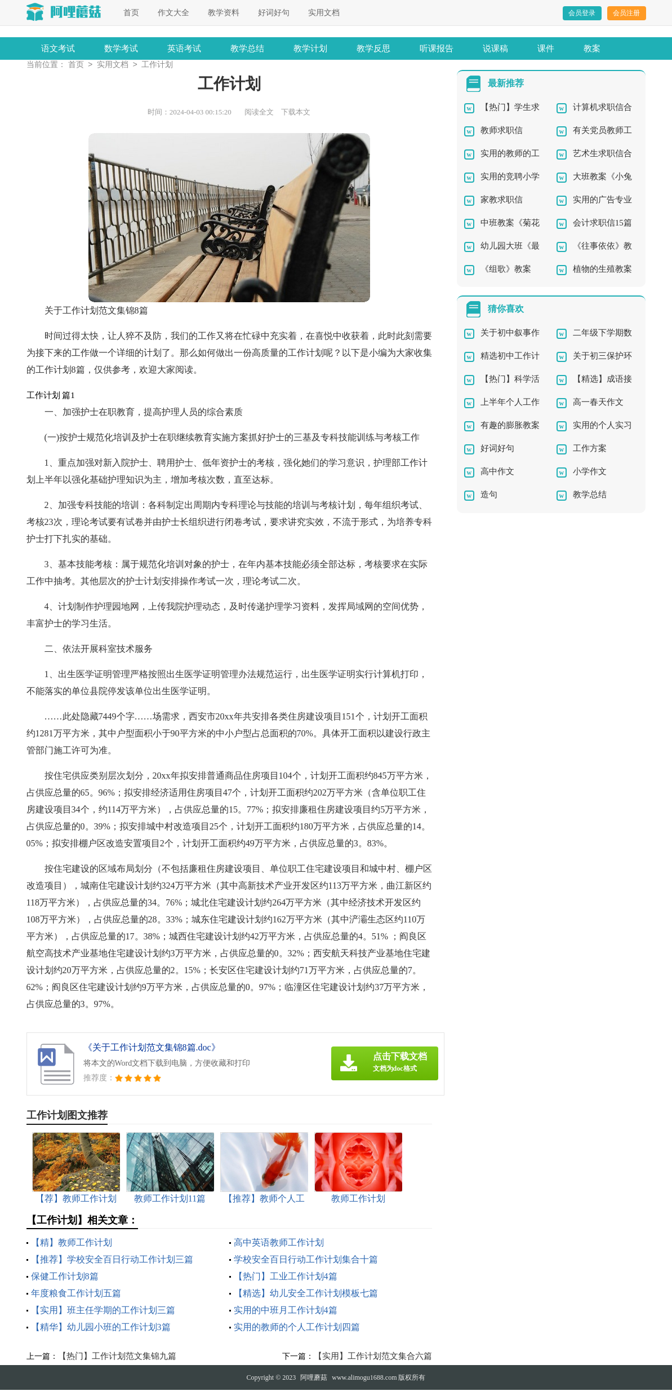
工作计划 (157, 65)
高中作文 (497, 472)
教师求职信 (501, 131)
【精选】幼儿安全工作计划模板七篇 (306, 1294)
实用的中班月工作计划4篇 (285, 1311)
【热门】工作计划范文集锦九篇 (117, 1357)
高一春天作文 (598, 403)
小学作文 (590, 472)
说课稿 (495, 48)
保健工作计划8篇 (65, 1277)
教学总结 (247, 48)
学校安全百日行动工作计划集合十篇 (306, 1260)
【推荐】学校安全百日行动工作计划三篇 (112, 1260)
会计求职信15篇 (602, 223)
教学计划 (310, 48)
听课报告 (436, 48)
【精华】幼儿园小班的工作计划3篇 (101, 1328)
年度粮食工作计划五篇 (76, 1294)
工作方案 (590, 449)
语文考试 (58, 48)
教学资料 (223, 12)
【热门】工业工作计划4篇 (285, 1277)
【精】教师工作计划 (71, 1243)
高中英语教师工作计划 (279, 1243)
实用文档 (324, 12)
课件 (545, 48)
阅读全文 (259, 113)
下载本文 (295, 113)
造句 (488, 495)
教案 (592, 48)
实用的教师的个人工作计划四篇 (297, 1328)
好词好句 (274, 12)
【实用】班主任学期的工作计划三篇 (103, 1311)
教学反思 (373, 48)
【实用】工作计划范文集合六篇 (373, 1357)
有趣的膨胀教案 (510, 426)
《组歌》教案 (505, 270)
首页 (131, 12)
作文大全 (173, 12)
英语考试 (184, 48)
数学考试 (121, 48)
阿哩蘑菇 (313, 1379)
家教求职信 (501, 200)
